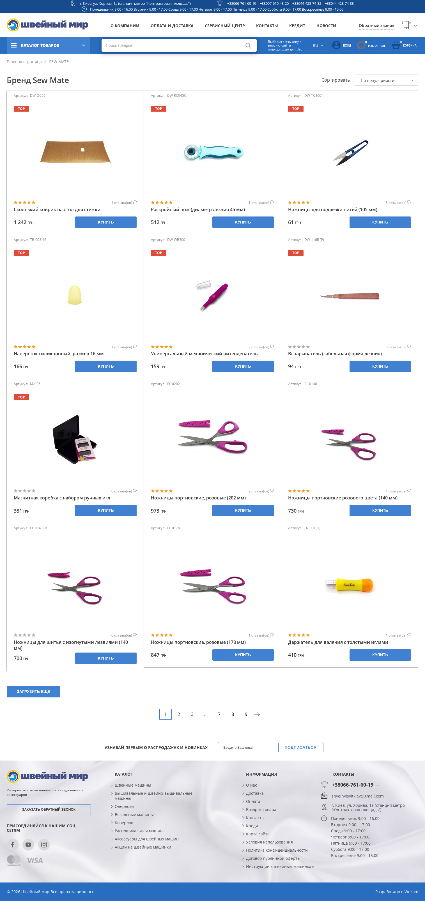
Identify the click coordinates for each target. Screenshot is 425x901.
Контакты (267, 25)
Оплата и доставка (172, 25)
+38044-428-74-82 (306, 3)
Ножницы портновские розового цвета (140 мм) (343, 498)
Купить (106, 222)
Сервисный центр (225, 25)
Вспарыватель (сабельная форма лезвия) (335, 354)
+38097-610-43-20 (274, 3)
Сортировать (335, 79)
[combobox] (386, 80)
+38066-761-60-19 (241, 3)
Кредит (297, 25)
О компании (125, 25)
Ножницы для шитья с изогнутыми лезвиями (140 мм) (71, 645)
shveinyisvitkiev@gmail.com (358, 796)
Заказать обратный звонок (48, 810)
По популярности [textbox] (377, 80)
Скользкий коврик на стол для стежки (57, 210)
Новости (326, 25)
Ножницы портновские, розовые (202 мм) (198, 498)
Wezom (411, 891)
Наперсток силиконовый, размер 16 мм (59, 354)
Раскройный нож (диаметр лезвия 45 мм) (198, 210)
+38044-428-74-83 (339, 3)
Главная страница (24, 61)
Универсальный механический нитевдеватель (204, 354)
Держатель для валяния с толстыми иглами (338, 642)
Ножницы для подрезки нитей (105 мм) (332, 210)
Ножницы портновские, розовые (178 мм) (198, 642)
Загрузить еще (33, 691)
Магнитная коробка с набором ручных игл (62, 498)
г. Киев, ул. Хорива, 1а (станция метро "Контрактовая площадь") (135, 3)
